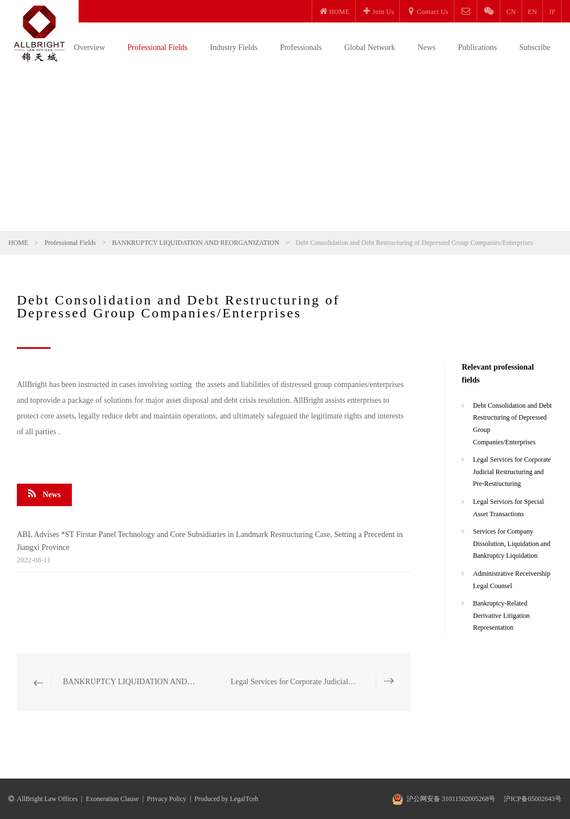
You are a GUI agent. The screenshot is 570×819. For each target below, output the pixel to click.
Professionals (301, 47)
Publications (477, 47)
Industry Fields (233, 47)
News (427, 47)
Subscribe (534, 47)
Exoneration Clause (112, 799)
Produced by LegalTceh (226, 799)
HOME (18, 243)
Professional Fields (157, 47)
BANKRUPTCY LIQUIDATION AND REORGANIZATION (196, 243)
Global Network (369, 47)
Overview (89, 47)
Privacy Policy (166, 799)
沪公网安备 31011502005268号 (451, 799)
